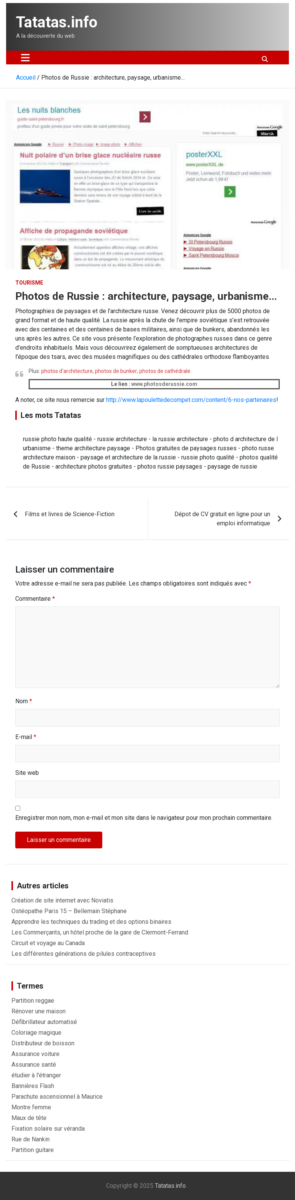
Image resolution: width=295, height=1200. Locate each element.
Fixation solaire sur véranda (48, 1128)
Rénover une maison (38, 1011)
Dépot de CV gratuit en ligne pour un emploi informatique (222, 518)
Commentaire (35, 598)
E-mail (25, 737)
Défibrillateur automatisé (44, 1022)
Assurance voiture (35, 1054)
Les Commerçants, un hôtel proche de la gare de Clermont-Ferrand (99, 932)
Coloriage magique (36, 1032)
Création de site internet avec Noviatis (62, 900)
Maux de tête (29, 1118)
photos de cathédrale (164, 371)
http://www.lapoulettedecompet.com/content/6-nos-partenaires (191, 399)
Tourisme (29, 283)
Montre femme (31, 1107)
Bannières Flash (32, 1086)
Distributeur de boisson (42, 1043)
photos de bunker (116, 371)
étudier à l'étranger (36, 1075)
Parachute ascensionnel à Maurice (57, 1096)
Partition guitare (32, 1150)
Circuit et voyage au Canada (48, 943)
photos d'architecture (67, 371)
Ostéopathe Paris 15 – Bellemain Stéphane (69, 911)
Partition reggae (32, 1000)
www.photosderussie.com (164, 384)
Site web (27, 772)
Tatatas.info (56, 22)
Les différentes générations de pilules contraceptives (83, 953)
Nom (23, 701)
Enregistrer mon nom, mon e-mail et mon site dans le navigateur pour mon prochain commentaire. (143, 817)
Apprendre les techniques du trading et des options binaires (91, 921)
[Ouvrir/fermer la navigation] (25, 57)
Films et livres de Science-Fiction (69, 514)
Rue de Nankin (30, 1139)
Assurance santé (33, 1064)
